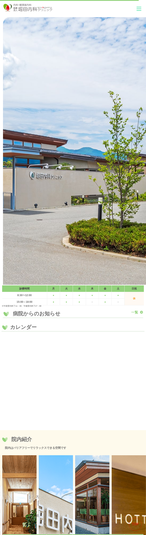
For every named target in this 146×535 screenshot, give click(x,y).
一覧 (137, 312)
